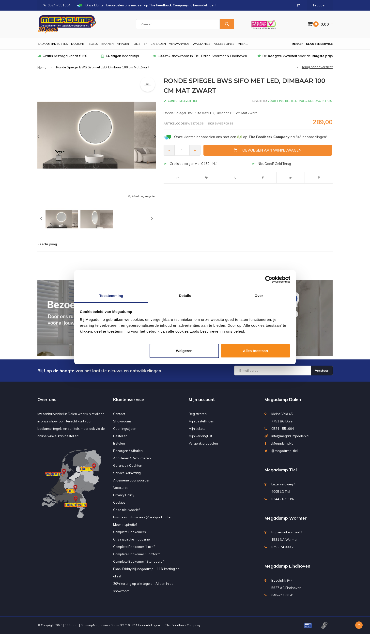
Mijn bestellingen (201, 421)
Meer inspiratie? (125, 524)
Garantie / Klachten (127, 465)
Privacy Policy (123, 495)
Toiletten (140, 44)
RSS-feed (71, 625)
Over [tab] (259, 296)
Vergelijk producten (203, 443)
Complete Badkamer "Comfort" (136, 554)
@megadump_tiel (284, 451)
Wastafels (202, 44)
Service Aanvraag (127, 473)
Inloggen (319, 5)
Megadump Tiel (280, 470)
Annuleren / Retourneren (132, 458)
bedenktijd (120, 56)
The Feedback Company (182, 625)
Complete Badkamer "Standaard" (138, 561)
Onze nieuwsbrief (126, 510)
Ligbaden (158, 44)
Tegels (92, 44)
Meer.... (243, 44)
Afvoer (123, 44)
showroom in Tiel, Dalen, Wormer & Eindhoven (200, 56)
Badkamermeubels (52, 44)
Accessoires (224, 44)
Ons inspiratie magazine (131, 539)
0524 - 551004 (57, 5)
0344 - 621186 (282, 499)
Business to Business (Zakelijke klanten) (143, 517)
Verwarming (179, 44)
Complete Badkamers (129, 532)
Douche (77, 44)
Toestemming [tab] (111, 296)
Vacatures (120, 488)
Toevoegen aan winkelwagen (267, 150)
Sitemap (87, 625)
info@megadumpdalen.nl (290, 436)
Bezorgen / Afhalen (128, 451)
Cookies (119, 502)
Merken (298, 44)
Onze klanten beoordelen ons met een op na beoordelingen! (250, 137)
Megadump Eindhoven (287, 566)
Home (41, 67)
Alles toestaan (255, 351)
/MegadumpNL (282, 443)
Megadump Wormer (285, 518)
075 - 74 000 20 (283, 547)
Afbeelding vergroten (144, 196)
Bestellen (120, 436)
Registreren (198, 414)
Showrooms (122, 421)
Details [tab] (185, 296)
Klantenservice (319, 44)
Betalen (119, 443)
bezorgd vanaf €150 (62, 56)
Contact (119, 414)
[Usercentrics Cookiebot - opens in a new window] (268, 279)
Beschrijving (47, 244)
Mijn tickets (197, 429)
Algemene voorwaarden (131, 480)
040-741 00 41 (282, 595)
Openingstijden (124, 429)
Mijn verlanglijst (200, 436)
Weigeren (184, 351)
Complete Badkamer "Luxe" (134, 547)
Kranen (107, 44)
